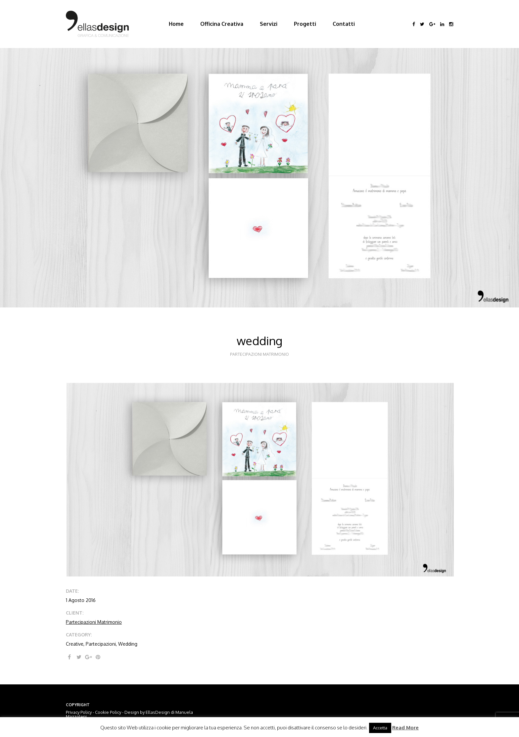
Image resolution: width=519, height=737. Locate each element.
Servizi (268, 24)
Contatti (344, 24)
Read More (405, 727)
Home (176, 24)
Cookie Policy (108, 712)
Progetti (305, 24)
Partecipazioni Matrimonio (94, 622)
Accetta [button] (380, 727)
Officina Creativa (221, 24)
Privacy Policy (79, 712)
